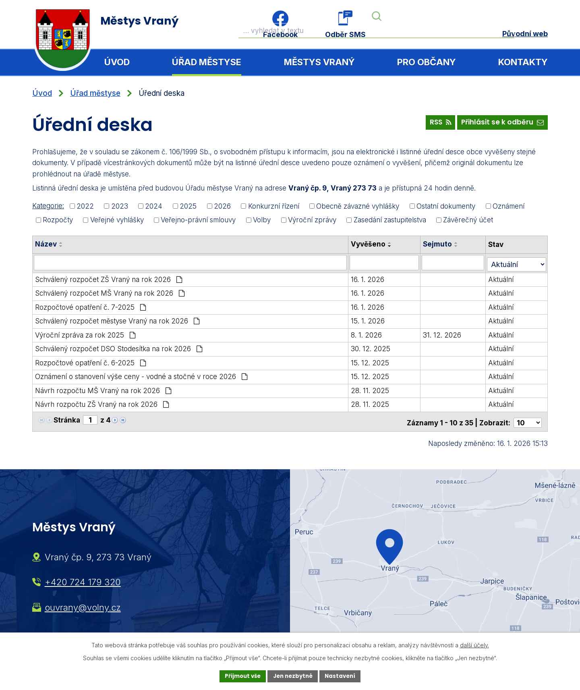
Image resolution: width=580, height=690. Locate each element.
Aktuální (502, 278)
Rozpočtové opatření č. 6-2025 (90, 361)
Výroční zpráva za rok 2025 (85, 333)
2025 (188, 206)
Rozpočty (58, 220)
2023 (119, 206)
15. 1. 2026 (370, 319)
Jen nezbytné (293, 676)
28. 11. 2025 (372, 389)
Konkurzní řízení (273, 206)
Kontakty (523, 62)
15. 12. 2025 (372, 361)
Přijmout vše (240, 676)
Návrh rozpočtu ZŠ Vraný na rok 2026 (102, 402)
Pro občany (426, 62)
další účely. (474, 644)
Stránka (67, 418)
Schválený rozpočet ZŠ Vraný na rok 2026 (108, 278)
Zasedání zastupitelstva (390, 220)
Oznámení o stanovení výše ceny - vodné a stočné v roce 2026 (141, 375)
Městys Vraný (319, 62)
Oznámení (508, 206)
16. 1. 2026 (370, 278)
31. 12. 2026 (445, 333)
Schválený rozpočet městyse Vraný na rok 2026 (117, 319)
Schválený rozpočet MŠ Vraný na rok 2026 (110, 291)
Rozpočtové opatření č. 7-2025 (90, 305)
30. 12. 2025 (373, 347)
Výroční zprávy (312, 220)
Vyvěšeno (370, 244)
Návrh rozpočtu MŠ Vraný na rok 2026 (103, 389)
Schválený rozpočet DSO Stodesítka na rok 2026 (119, 347)
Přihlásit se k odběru (500, 124)
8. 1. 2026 (368, 333)
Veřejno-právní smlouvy (198, 220)
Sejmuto (440, 244)
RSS (433, 124)
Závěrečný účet (468, 220)
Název (46, 244)
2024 (153, 206)
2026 (222, 206)
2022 (85, 206)
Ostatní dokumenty (445, 206)
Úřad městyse (206, 62)
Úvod (117, 62)
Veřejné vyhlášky (117, 220)
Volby (262, 220)
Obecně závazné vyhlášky (357, 206)
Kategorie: (48, 206)
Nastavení (343, 676)
